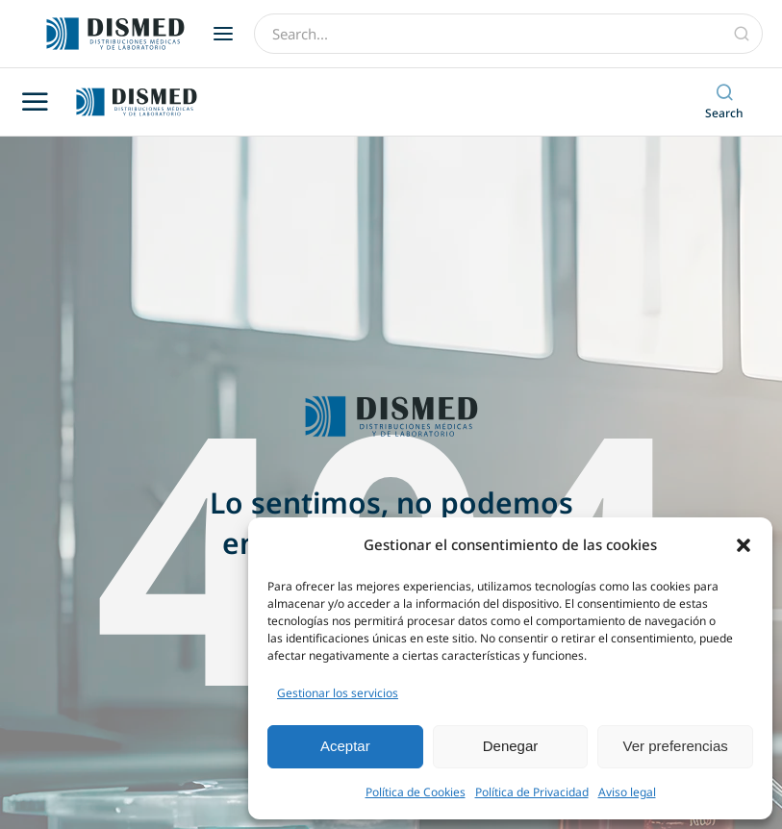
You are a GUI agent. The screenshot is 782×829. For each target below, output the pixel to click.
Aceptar (345, 746)
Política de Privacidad (532, 792)
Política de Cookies (416, 792)
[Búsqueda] (741, 33)
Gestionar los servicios (337, 693)
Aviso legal (627, 792)
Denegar (511, 746)
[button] (743, 545)
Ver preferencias (675, 746)
